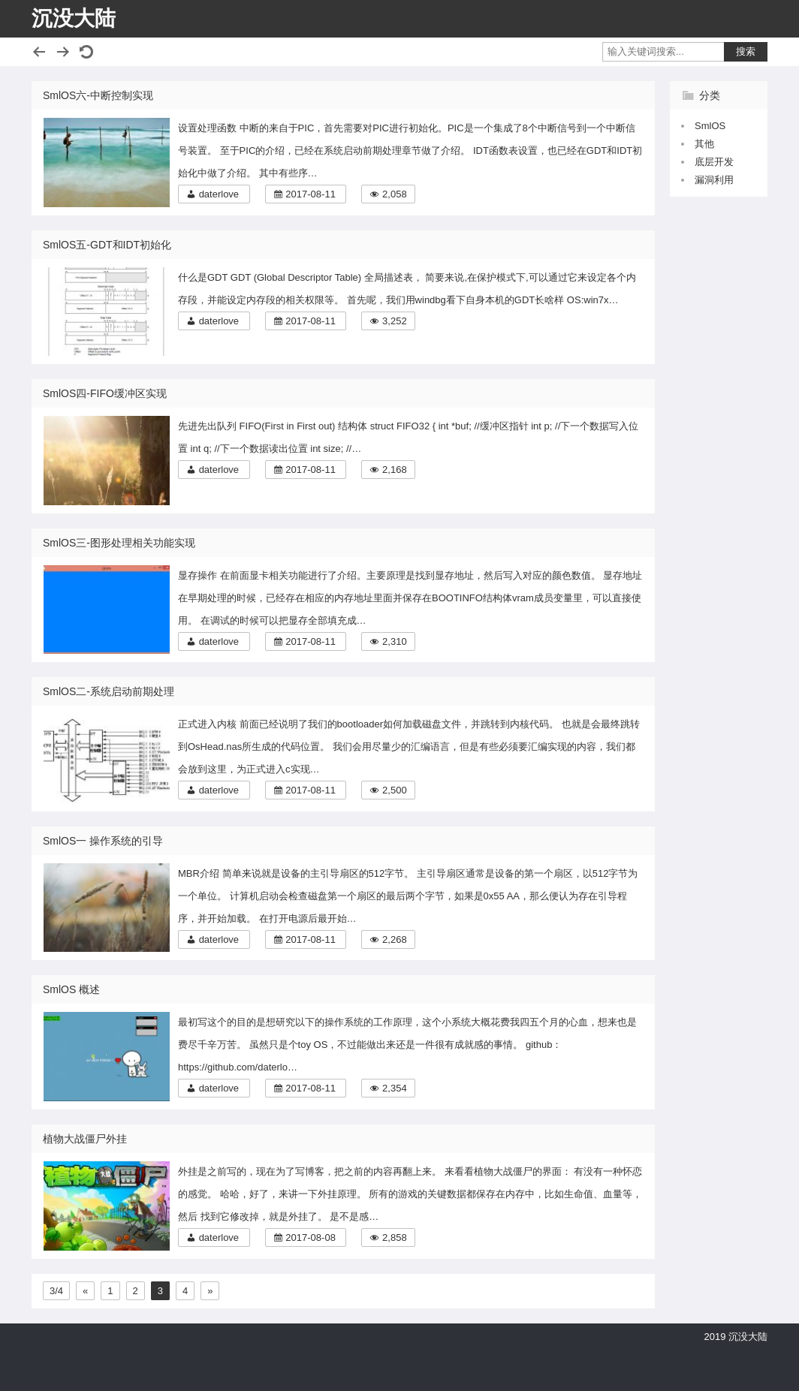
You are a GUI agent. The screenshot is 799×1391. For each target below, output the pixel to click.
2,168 (394, 469)
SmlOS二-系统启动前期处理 (108, 691)
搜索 (745, 51)
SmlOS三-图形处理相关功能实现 (119, 543)
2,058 (394, 194)
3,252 (394, 321)
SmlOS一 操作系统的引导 (103, 841)
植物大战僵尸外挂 (85, 1139)
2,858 (394, 1237)
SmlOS (710, 125)
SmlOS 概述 (71, 989)
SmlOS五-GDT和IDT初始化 (107, 245)
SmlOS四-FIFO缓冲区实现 (105, 393)
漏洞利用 (714, 179)
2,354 (394, 1088)
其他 (704, 143)
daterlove (219, 194)
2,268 (394, 939)
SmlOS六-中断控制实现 (98, 95)
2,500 (394, 790)
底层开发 (714, 161)
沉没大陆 (74, 18)
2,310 (394, 641)
